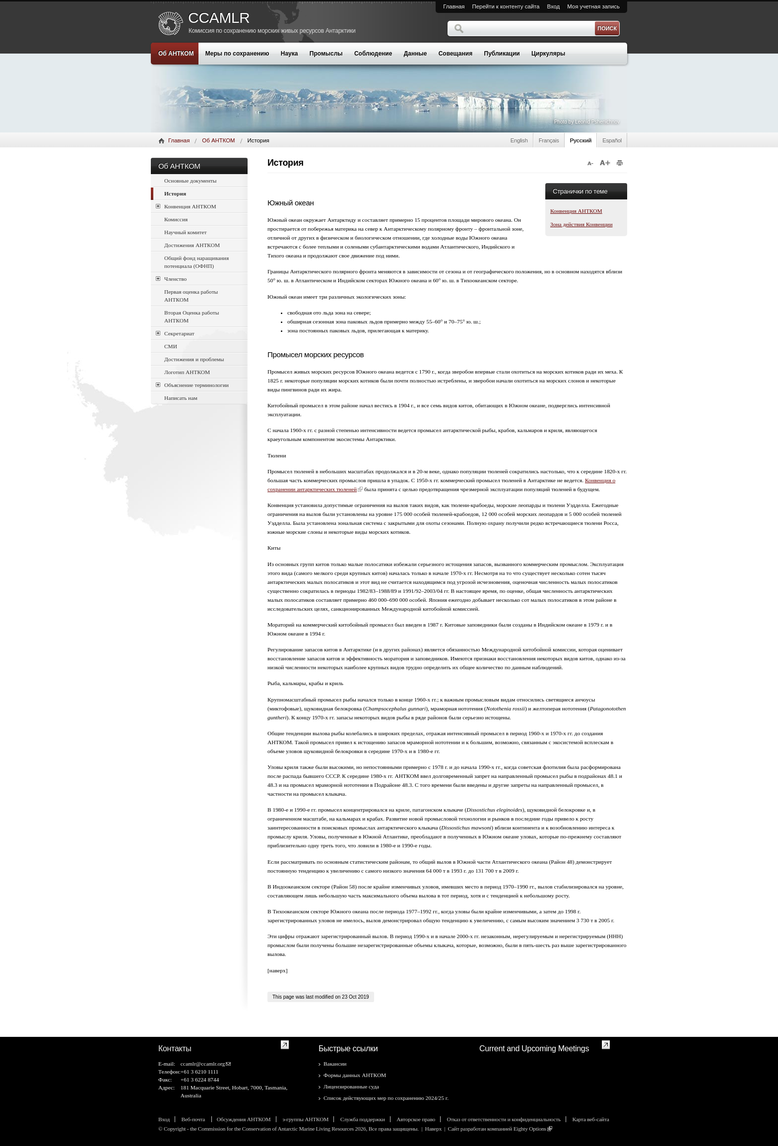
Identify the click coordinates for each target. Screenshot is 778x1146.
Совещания (455, 53)
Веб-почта (194, 1119)
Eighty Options (530, 1129)
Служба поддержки (362, 1119)
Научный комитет (185, 232)
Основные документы (190, 181)
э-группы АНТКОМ (305, 1119)
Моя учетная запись (593, 6)
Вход (553, 6)
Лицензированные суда (351, 1086)
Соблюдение (373, 53)
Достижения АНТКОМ (192, 245)
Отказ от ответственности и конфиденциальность (504, 1119)
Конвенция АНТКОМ (186, 206)
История (175, 193)
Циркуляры (548, 53)
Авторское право (415, 1119)
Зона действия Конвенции (581, 224)
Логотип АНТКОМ (187, 372)
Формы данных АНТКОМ (355, 1075)
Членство (171, 278)
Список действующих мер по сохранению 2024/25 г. (386, 1098)
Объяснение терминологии (192, 384)
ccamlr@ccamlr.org (203, 1064)
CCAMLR (219, 17)
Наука (289, 53)
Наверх (433, 1129)
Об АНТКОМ (176, 53)
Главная (453, 6)
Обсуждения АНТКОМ (244, 1119)
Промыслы (326, 53)
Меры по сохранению (237, 53)
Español (612, 140)
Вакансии (335, 1064)
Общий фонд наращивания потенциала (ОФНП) (196, 262)
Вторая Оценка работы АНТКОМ (191, 316)
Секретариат (175, 333)
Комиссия (176, 219)
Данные (415, 53)
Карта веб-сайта (590, 1119)
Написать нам (180, 398)
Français (549, 140)
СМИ (170, 346)
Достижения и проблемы (194, 359)
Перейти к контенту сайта (506, 6)
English (519, 140)
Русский (581, 140)
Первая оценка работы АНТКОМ (191, 296)
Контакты (175, 1048)
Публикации (502, 53)
